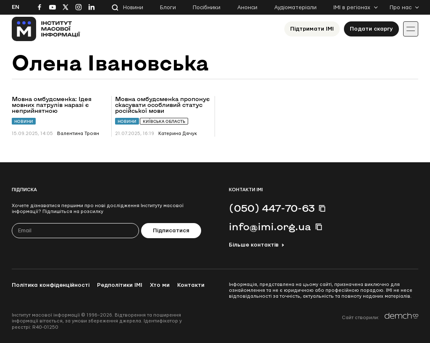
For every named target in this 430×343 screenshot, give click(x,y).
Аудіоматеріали (295, 7)
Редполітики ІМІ (119, 285)
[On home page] (46, 29)
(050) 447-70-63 (272, 208)
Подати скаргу (371, 29)
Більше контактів (253, 245)
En (15, 7)
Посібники (206, 7)
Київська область (164, 121)
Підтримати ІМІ (312, 29)
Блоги (168, 7)
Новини (133, 7)
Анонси (247, 7)
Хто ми (160, 285)
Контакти (191, 285)
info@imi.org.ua (270, 226)
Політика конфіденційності (50, 285)
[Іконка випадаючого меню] (410, 28)
